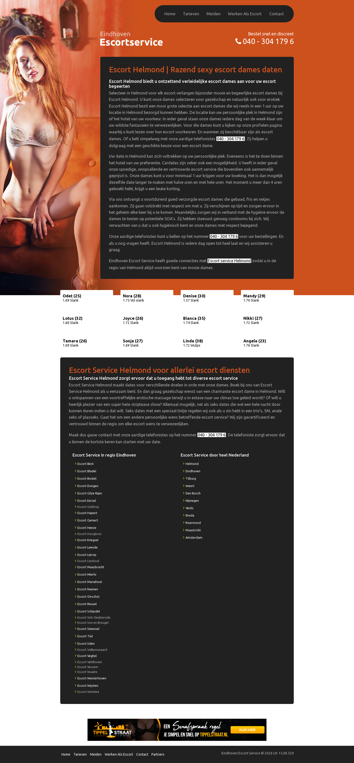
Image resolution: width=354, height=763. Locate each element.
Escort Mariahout (89, 581)
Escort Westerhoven (91, 678)
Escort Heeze (86, 527)
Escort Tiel (85, 636)
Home (170, 13)
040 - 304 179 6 (268, 41)
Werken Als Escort (245, 13)
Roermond (193, 522)
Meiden (213, 13)
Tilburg (191, 478)
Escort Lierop (86, 554)
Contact (276, 13)
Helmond (192, 463)
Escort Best (85, 463)
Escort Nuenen (87, 589)
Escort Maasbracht (90, 567)
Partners (157, 754)
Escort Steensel (88, 628)
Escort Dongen (87, 486)
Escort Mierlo (86, 574)
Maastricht (193, 530)
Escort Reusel (87, 604)
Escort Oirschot (88, 596)
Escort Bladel (86, 471)
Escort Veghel (87, 655)
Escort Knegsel (87, 540)
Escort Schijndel (88, 611)
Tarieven (191, 13)
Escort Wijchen (87, 685)
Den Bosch (193, 493)
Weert (190, 486)
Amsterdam (194, 537)
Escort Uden (86, 643)
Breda (190, 515)
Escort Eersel (86, 500)
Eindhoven (193, 471)
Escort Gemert (87, 520)
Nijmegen (192, 500)
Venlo (189, 508)
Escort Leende (87, 547)
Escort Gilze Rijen (89, 493)
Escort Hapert (87, 513)
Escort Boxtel (86, 478)
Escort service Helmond (229, 261)
